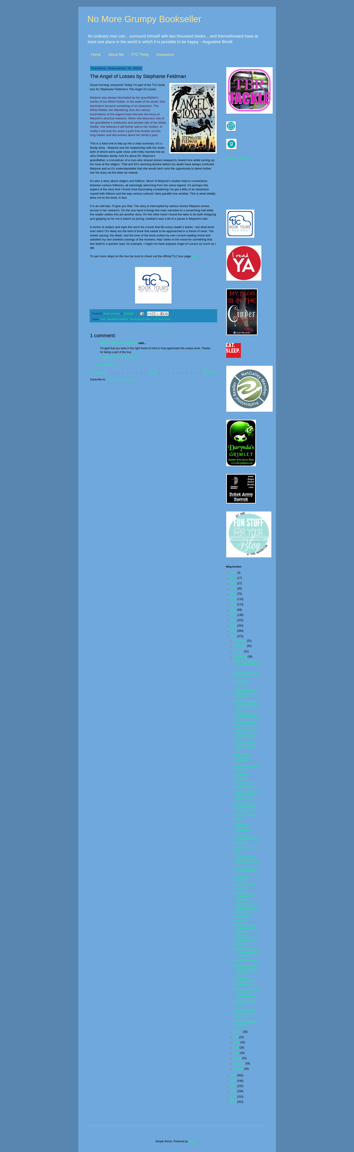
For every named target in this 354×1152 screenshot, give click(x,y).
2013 (233, 1075)
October (238, 651)
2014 (233, 636)
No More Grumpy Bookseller (144, 19)
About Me (116, 55)
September (240, 656)
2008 (233, 1101)
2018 (233, 615)
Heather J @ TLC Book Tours (119, 343)
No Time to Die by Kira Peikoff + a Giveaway (244, 897)
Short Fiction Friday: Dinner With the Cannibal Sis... (245, 807)
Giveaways (165, 55)
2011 (233, 1086)
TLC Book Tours (161, 319)
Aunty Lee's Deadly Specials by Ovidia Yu (246, 664)
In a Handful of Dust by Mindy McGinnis (246, 715)
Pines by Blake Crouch (242, 918)
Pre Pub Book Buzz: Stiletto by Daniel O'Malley (245, 693)
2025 (233, 578)
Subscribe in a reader (239, 158)
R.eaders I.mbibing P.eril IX (244, 1003)
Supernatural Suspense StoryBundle (242, 827)
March (237, 1058)
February (239, 1063)
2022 (233, 593)
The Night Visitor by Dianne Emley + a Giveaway (245, 929)
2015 (233, 630)
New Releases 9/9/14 (246, 960)
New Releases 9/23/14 (241, 776)
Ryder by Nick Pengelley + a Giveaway (243, 758)
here (195, 256)
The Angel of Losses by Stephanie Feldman (245, 940)
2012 (233, 1080)
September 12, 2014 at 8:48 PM (119, 357)
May (236, 1047)
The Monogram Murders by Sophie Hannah (246, 839)
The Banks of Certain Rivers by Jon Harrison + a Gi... (245, 734)
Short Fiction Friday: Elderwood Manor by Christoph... (245, 908)
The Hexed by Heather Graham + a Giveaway (246, 981)
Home (96, 55)
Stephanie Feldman (117, 319)
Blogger (193, 1141)
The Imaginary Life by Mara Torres (246, 674)
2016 (233, 625)
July (236, 1037)
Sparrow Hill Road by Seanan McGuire (245, 869)
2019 (233, 609)
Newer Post (98, 373)
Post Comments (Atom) (121, 379)
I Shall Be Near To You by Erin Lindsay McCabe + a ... (246, 795)
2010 (233, 1091)
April (236, 1053)
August (238, 1031)
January (238, 1068)
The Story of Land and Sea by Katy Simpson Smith (246, 993)
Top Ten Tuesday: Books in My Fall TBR (244, 746)
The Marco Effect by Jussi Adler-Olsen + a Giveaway (246, 952)
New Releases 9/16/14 (241, 878)
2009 (233, 1096)
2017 (233, 620)
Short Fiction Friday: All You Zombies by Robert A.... (246, 705)
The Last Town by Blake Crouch (243, 785)
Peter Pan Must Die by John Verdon (244, 724)
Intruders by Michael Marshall (245, 1023)
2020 (233, 604)
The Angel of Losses (141, 319)
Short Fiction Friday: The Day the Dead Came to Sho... (245, 969)
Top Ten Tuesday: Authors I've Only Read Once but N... (246, 859)
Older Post (209, 373)
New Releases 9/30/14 (241, 683)
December (240, 640)
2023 (233, 588)
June (236, 1042)
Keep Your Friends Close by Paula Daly (244, 1013)
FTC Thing (140, 55)
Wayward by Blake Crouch (244, 886)
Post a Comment (106, 365)
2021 (233, 599)
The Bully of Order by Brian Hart (245, 768)
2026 (233, 572)
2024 (233, 583)
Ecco (103, 319)
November (240, 646)
